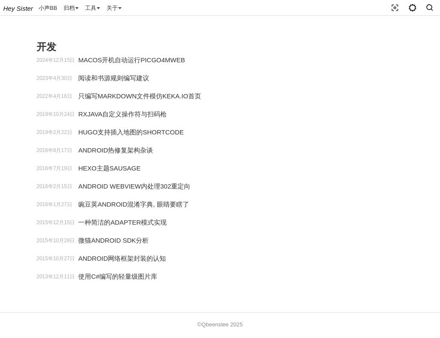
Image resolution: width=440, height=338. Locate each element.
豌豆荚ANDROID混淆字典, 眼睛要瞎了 (133, 204)
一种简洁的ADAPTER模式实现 (122, 222)
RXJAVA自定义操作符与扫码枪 (122, 114)
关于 (114, 8)
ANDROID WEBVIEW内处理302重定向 (134, 186)
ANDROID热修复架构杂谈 (115, 150)
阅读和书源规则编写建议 (113, 78)
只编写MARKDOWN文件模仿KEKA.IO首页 (139, 96)
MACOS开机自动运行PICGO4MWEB (131, 60)
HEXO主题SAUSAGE (109, 168)
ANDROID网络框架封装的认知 (122, 258)
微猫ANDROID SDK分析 (113, 240)
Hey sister (18, 8)
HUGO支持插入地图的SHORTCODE (131, 132)
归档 (71, 8)
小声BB (48, 8)
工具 (92, 8)
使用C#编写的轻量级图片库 (117, 276)
